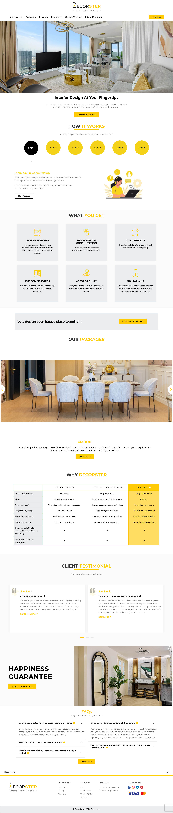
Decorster (95, 809)
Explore (56, 17)
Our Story (62, 794)
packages (31, 17)
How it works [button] (15, 17)
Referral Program (93, 17)
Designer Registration (109, 787)
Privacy (83, 797)
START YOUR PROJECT (133, 321)
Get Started (63, 787)
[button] (50, 723)
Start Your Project (86, 115)
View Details (84, 456)
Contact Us (85, 791)
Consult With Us (73, 17)
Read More (9, 772)
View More (86, 761)
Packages (62, 791)
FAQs (82, 787)
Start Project (24, 196)
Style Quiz (156, 17)
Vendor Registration (109, 791)
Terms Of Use (86, 794)
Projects (43, 17)
